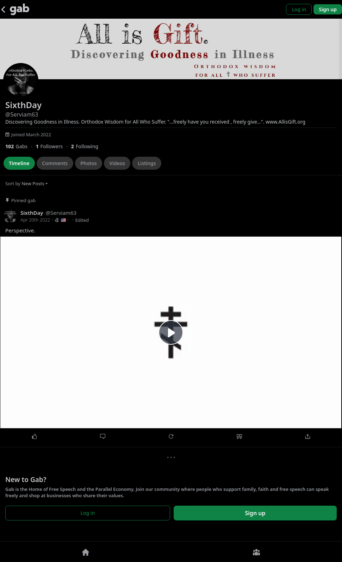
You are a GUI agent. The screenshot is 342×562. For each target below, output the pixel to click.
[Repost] (170, 436)
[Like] (34, 436)
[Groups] (256, 552)
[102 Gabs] (20, 146)
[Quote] (239, 436)
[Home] (85, 552)
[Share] (307, 436)
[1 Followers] (53, 146)
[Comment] (102, 436)
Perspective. (20, 230)
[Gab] (19, 9)
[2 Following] (87, 146)
